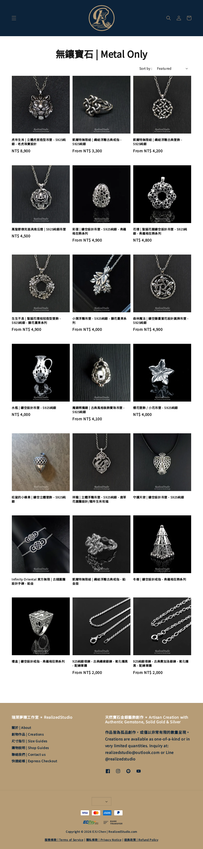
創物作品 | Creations (28, 734)
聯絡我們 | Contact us (29, 754)
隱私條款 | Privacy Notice (104, 840)
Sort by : (145, 68)
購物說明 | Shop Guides (30, 747)
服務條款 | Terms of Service (64, 840)
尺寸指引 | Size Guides (29, 741)
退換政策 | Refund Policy (141, 840)
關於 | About (21, 727)
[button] (14, 18)
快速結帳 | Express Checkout (34, 761)
